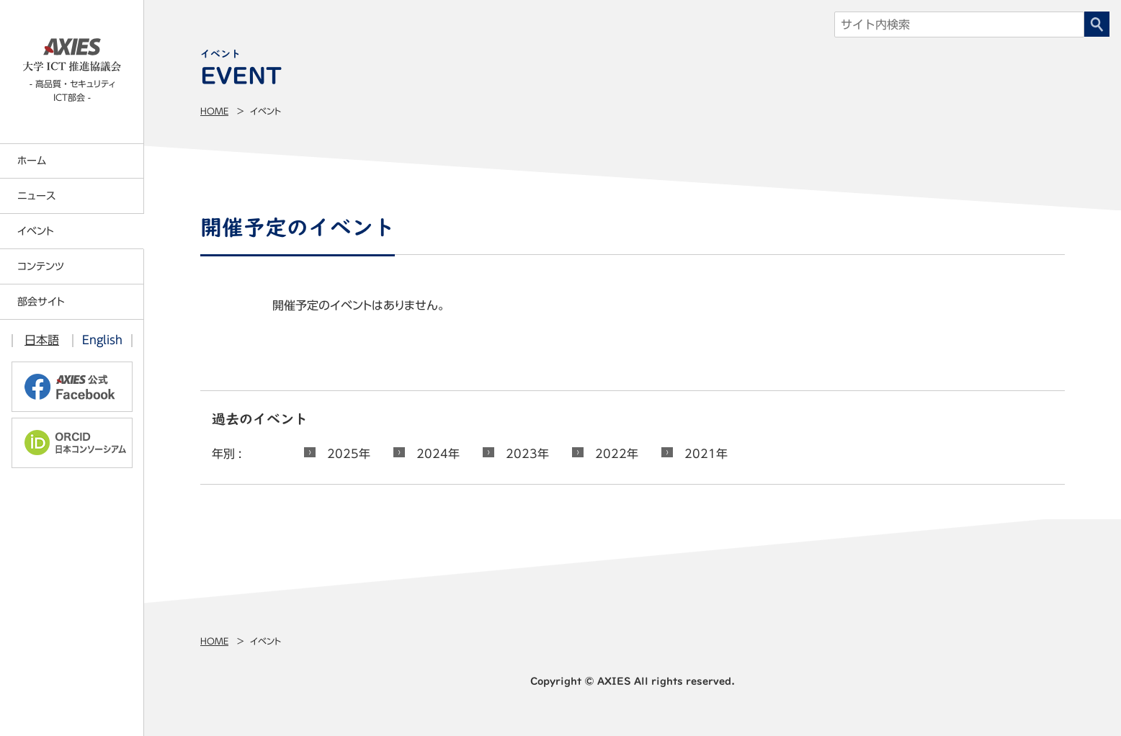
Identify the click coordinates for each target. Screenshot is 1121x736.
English (102, 340)
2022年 (616, 453)
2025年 (348, 453)
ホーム (31, 161)
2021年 (706, 453)
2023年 (527, 453)
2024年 (438, 453)
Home (214, 111)
